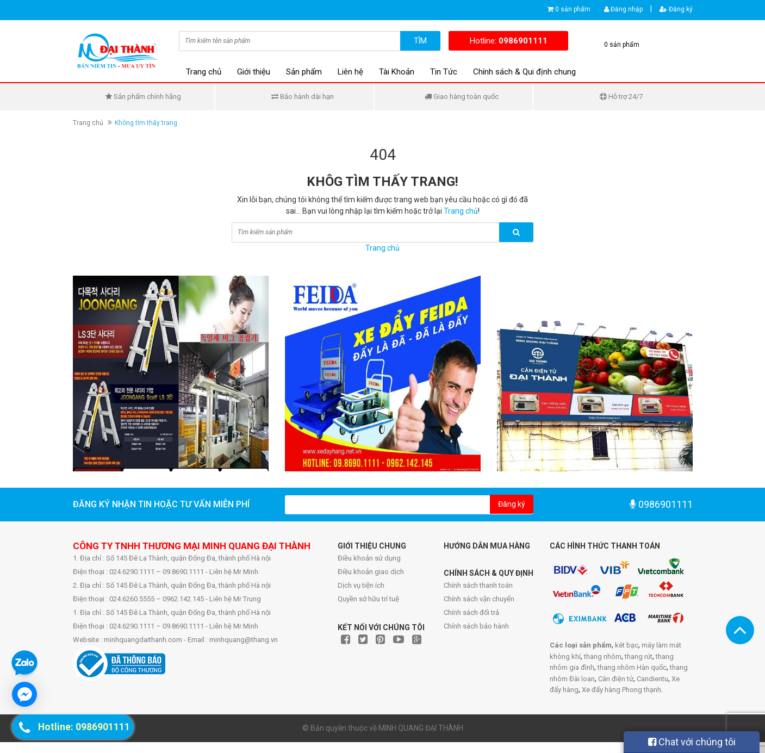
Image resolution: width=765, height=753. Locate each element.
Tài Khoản (396, 72)
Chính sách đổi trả (471, 612)
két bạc (626, 645)
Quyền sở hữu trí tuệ (368, 599)
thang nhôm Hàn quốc (632, 667)
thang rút (638, 656)
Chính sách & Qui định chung (524, 72)
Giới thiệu (253, 72)
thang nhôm (602, 656)
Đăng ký (676, 9)
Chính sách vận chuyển (479, 599)
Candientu (652, 679)
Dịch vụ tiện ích (361, 585)
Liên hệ (350, 72)
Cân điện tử (615, 679)
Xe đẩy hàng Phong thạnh (621, 690)
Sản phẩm (304, 72)
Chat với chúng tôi (692, 742)
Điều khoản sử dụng (369, 558)
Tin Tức (443, 72)
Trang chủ (203, 72)
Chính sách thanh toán (478, 585)
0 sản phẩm (572, 9)
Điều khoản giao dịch (371, 572)
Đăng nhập (623, 9)
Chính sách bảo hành (476, 626)
